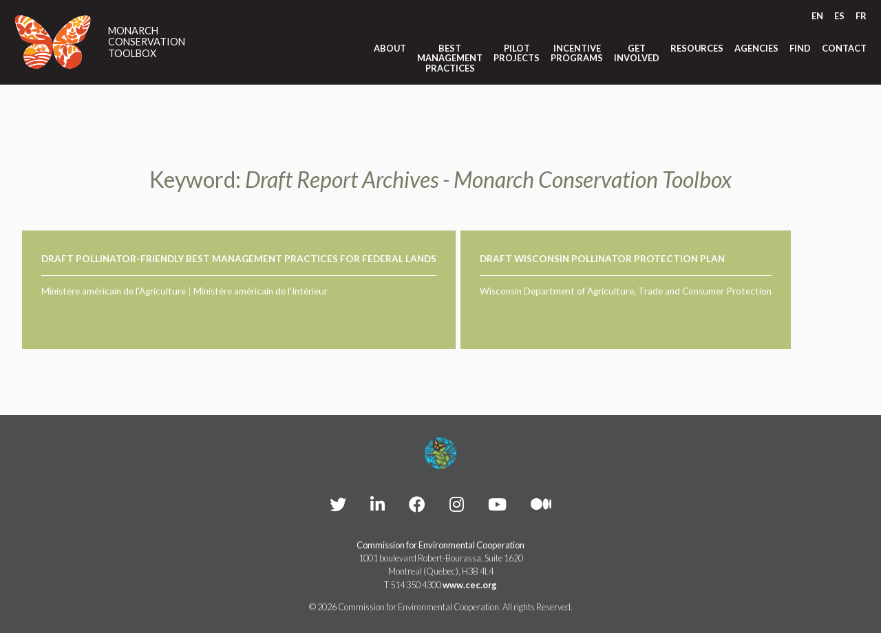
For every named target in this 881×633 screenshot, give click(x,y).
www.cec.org (470, 584)
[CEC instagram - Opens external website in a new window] (456, 504)
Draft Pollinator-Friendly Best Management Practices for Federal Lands (238, 258)
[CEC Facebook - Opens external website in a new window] (417, 504)
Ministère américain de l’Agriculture (113, 291)
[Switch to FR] (861, 16)
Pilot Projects (516, 53)
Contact (844, 48)
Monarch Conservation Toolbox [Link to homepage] (146, 42)
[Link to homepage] (53, 42)
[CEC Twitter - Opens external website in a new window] (338, 504)
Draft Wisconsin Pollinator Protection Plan (602, 258)
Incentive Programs (577, 53)
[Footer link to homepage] (440, 453)
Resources (696, 48)
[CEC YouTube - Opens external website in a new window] (497, 504)
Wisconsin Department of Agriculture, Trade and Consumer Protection (626, 291)
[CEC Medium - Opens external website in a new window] (541, 504)
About (390, 48)
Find (800, 48)
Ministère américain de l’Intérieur (260, 291)
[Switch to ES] (839, 16)
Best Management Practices (449, 58)
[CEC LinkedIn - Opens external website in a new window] (377, 504)
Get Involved (636, 53)
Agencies (756, 48)
